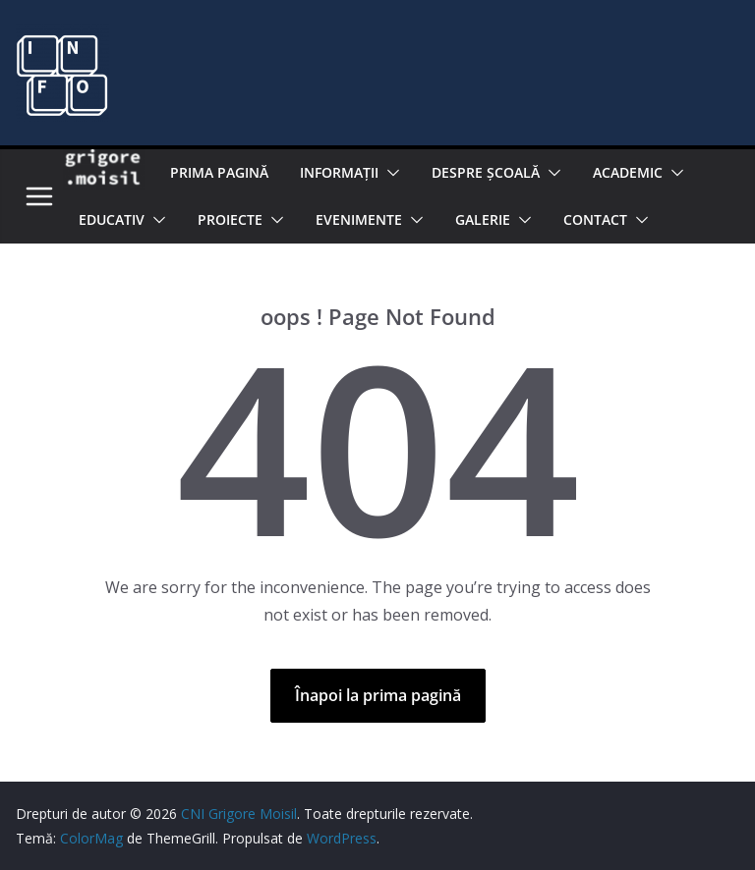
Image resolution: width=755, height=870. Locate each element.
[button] (389, 173)
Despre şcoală (486, 172)
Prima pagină (219, 172)
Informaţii (339, 172)
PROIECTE (230, 219)
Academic (628, 172)
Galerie (482, 219)
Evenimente (359, 219)
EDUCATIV (112, 219)
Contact (595, 219)
